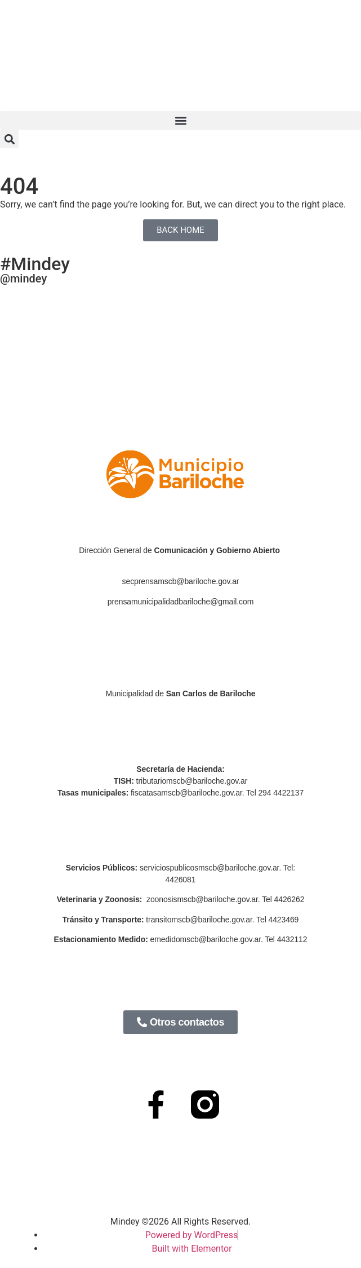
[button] (180, 120)
